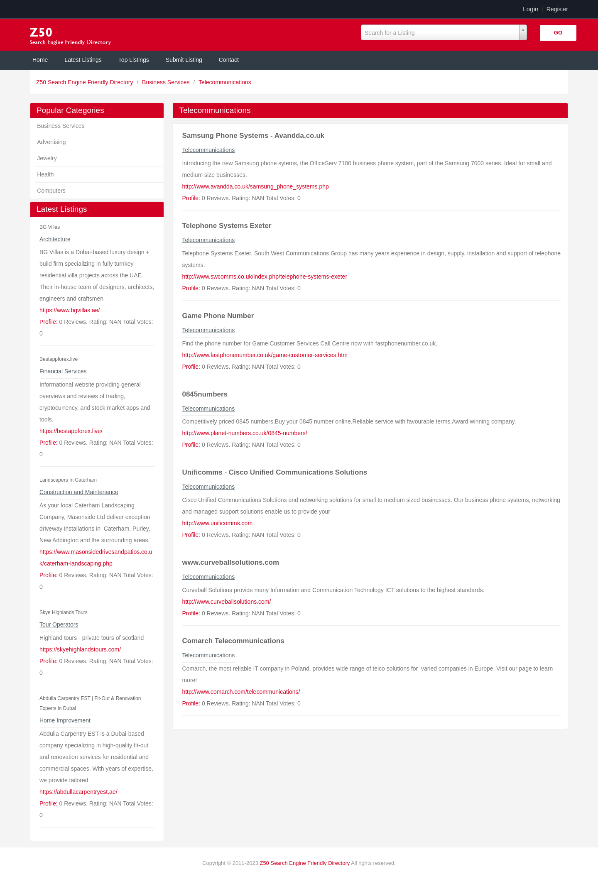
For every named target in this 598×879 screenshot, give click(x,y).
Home (40, 59)
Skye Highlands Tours (63, 612)
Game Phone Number (218, 316)
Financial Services (63, 371)
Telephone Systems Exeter (226, 226)
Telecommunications (225, 82)
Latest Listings (83, 59)
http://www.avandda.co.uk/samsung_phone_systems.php (255, 186)
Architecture (55, 239)
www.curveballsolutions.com (230, 562)
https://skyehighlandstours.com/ (80, 649)
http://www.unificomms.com (217, 523)
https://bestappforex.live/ (71, 431)
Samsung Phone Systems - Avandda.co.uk (253, 136)
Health (45, 174)
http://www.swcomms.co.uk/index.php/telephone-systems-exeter (264, 276)
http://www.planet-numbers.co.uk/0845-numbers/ (244, 433)
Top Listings (133, 59)
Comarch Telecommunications (233, 641)
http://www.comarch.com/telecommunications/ (241, 691)
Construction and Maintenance (78, 492)
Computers (51, 190)
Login (531, 8)
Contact (229, 59)
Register (557, 9)
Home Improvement (65, 720)
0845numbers (205, 394)
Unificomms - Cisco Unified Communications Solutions (274, 472)
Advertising (51, 142)
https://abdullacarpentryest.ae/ (78, 791)
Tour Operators (58, 624)
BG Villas (49, 227)
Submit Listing (184, 59)
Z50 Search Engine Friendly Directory (85, 82)
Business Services (166, 82)
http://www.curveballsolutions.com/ (226, 601)
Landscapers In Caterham (68, 480)
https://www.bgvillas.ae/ (69, 310)
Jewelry (46, 158)
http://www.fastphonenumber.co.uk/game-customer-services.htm (264, 355)
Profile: (48, 321)
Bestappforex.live (58, 359)
